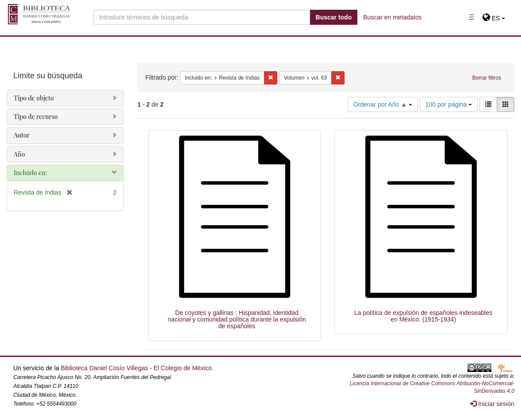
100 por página (448, 104)
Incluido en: (30, 173)
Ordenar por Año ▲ (382, 104)
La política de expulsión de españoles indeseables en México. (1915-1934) (423, 316)
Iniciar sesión (492, 403)
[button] (494, 18)
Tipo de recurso (36, 116)
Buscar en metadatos (392, 17)
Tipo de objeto (34, 98)
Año (19, 154)
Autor (22, 135)
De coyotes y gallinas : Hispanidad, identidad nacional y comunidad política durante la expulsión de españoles (237, 319)
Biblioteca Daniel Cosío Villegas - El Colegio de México (136, 368)
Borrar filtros (486, 78)
